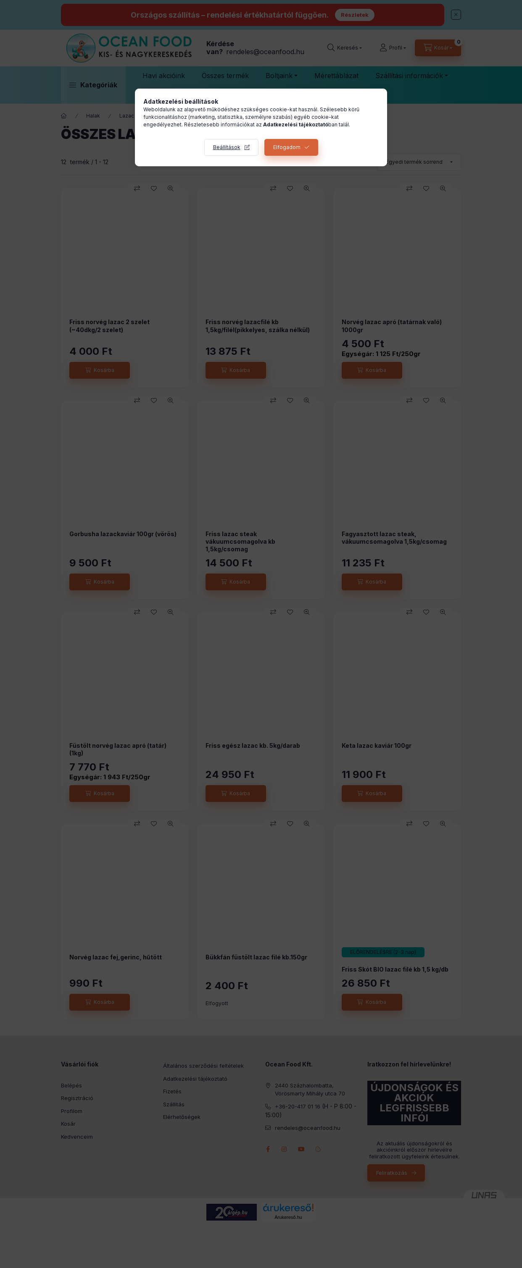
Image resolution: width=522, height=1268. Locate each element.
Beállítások (226, 147)
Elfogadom (287, 147)
